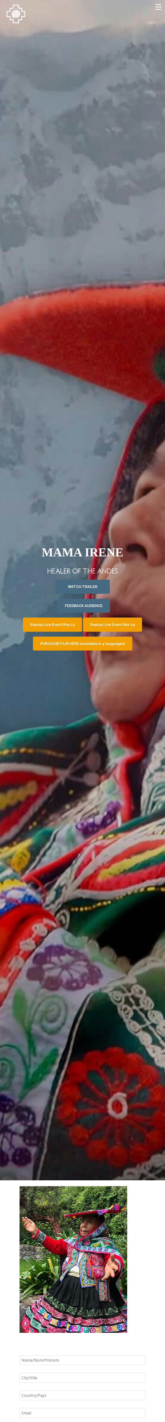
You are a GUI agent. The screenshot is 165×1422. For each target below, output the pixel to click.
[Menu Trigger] (158, 6)
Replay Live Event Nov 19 (110, 622)
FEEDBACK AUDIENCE (83, 605)
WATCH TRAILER (82, 588)
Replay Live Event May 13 (55, 622)
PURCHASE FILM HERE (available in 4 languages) (82, 640)
